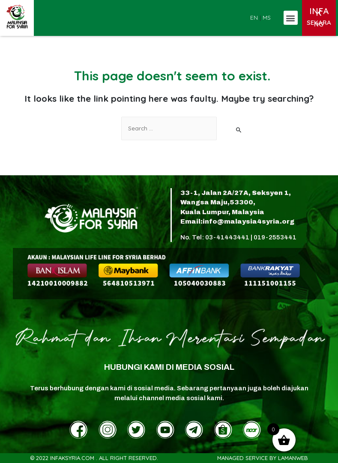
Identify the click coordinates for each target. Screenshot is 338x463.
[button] (291, 18)
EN (254, 17)
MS (267, 17)
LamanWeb (293, 457)
